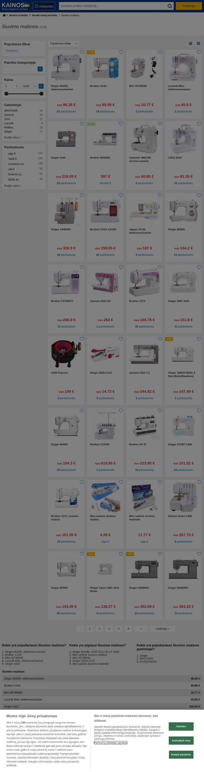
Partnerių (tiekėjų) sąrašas (110, 742)
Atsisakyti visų (181, 740)
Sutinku (181, 726)
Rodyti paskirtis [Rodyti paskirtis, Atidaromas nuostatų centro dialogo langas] (181, 754)
